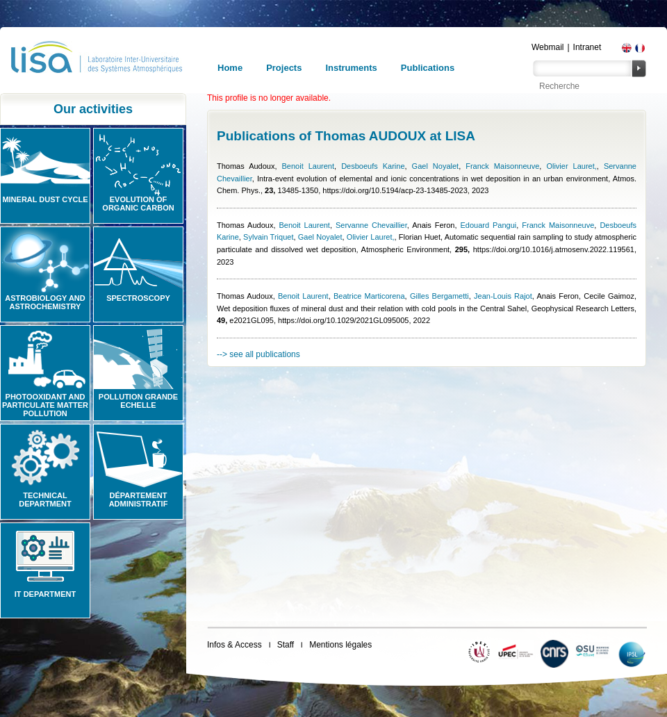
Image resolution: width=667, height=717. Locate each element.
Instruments (351, 68)
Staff (285, 645)
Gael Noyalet (435, 166)
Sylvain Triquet (268, 237)
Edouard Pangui (488, 225)
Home (229, 68)
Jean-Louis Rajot (503, 296)
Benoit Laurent (308, 166)
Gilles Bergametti (439, 296)
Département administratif (138, 499)
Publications (427, 68)
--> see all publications (258, 354)
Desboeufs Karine (372, 166)
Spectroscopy (138, 298)
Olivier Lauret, (571, 166)
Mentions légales (340, 645)
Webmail (547, 47)
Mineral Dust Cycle (45, 199)
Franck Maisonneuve (502, 166)
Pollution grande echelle (138, 401)
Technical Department (45, 499)
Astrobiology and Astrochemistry (45, 302)
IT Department (45, 594)
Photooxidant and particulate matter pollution (45, 405)
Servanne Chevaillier (371, 225)
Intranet (587, 47)
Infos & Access (234, 645)
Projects (284, 68)
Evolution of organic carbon (138, 203)
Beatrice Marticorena (369, 296)
